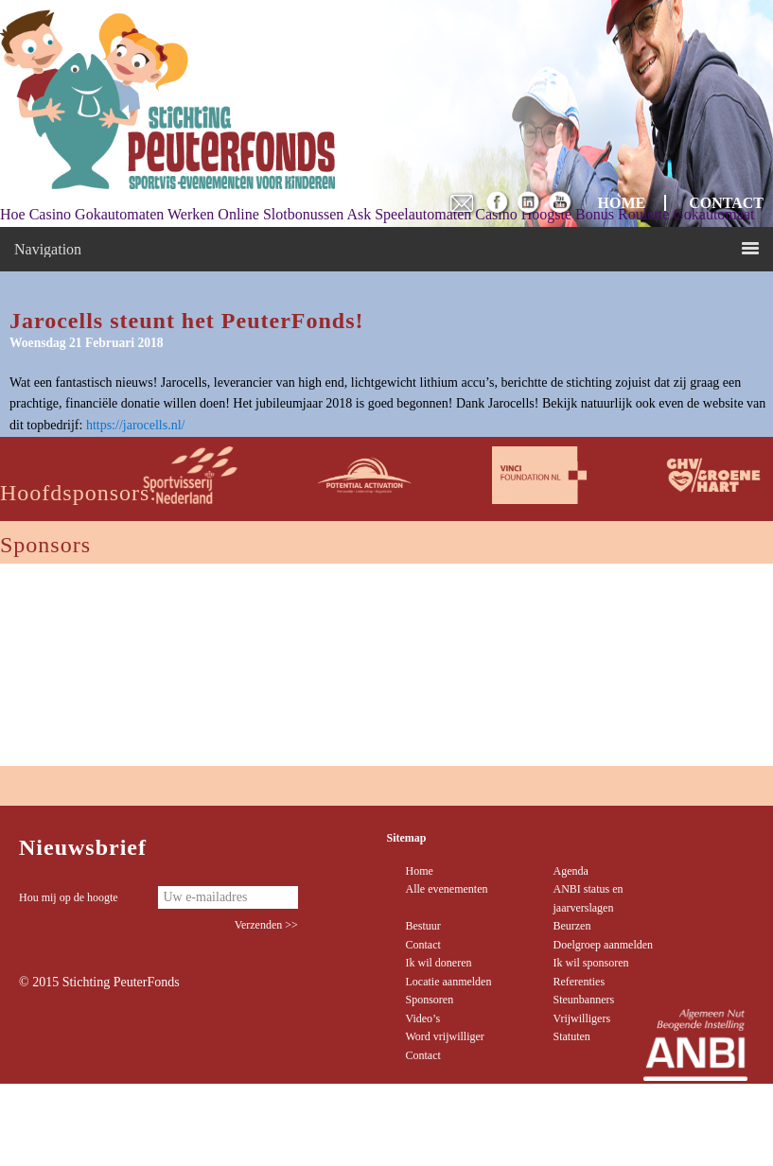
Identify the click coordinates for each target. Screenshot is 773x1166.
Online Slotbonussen (280, 214)
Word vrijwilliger (445, 1036)
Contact (423, 944)
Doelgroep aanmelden (603, 944)
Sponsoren (430, 999)
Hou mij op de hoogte (68, 897)
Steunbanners (583, 999)
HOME (622, 203)
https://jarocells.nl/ (135, 425)
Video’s (423, 1018)
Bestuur (423, 925)
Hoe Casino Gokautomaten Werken (107, 214)
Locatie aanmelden (449, 981)
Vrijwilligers (581, 1018)
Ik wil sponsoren (590, 962)
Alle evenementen (447, 889)
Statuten (571, 1036)
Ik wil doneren (439, 962)
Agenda (570, 871)
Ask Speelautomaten (408, 214)
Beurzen (571, 925)
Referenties (579, 981)
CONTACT (726, 203)
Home (419, 871)
